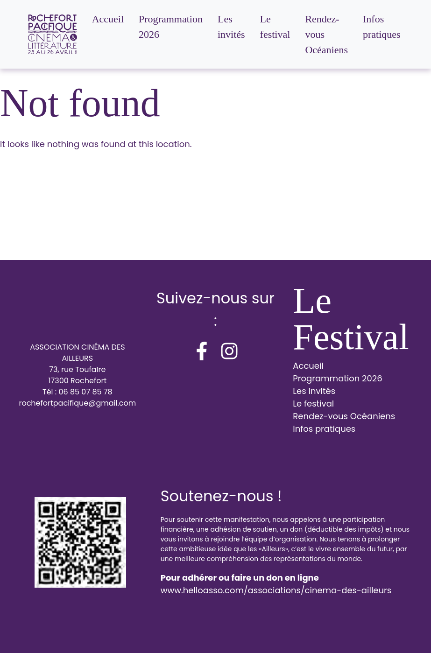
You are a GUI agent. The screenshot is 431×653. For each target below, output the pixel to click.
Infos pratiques (324, 429)
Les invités (314, 391)
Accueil (308, 366)
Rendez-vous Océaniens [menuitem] (326, 34)
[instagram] (229, 351)
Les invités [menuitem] (231, 26)
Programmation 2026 (337, 378)
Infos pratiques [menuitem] (382, 26)
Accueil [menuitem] (108, 19)
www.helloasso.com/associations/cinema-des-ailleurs (276, 590)
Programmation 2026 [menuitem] (171, 26)
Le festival (313, 403)
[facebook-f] (201, 351)
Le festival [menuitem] (275, 26)
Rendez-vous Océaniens (344, 416)
